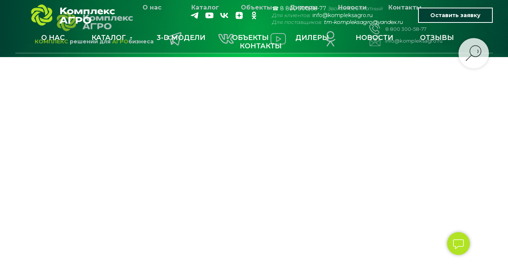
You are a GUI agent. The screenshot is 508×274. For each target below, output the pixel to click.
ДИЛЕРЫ (312, 37)
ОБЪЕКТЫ (250, 37)
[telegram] (194, 15)
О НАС (53, 37)
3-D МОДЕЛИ (181, 37)
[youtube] (209, 15)
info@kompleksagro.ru (342, 15)
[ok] (254, 15)
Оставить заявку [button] (455, 15)
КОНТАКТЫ (261, 46)
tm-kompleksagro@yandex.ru (363, 22)
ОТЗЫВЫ (437, 37)
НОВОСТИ (374, 37)
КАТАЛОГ (109, 37)
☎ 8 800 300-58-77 (299, 8)
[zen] (239, 15)
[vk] (224, 15)
